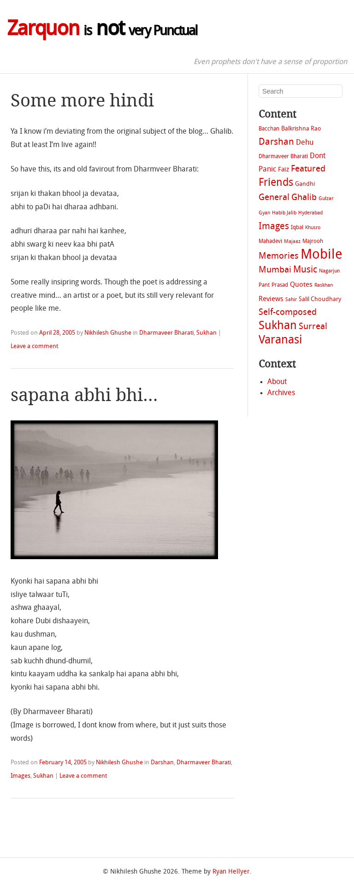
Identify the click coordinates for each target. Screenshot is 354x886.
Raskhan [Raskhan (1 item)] (323, 285)
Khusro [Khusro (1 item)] (312, 227)
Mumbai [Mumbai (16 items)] (275, 270)
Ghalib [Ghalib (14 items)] (304, 198)
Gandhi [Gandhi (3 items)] (305, 184)
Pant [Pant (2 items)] (264, 285)
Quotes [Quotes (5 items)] (301, 285)
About (277, 382)
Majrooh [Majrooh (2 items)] (312, 241)
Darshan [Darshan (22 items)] (276, 142)
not (102, 30)
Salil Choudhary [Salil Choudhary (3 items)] (320, 299)
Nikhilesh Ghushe (107, 333)
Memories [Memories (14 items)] (279, 256)
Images (20, 776)
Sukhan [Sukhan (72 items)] (278, 326)
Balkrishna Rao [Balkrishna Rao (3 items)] (301, 129)
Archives (281, 393)
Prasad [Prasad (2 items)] (279, 285)
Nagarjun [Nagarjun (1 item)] (329, 271)
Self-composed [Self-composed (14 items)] (288, 312)
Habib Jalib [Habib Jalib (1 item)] (284, 213)
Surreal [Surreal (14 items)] (313, 327)
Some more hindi (82, 100)
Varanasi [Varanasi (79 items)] (280, 341)
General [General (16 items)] (274, 197)
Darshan (162, 763)
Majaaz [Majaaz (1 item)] (292, 241)
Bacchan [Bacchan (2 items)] (269, 129)
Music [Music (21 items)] (305, 270)
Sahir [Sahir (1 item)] (291, 299)
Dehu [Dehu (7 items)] (304, 143)
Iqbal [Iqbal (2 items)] (297, 227)
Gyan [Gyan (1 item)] (264, 213)
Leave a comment (34, 346)
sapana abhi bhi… (84, 394)
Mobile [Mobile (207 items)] (321, 255)
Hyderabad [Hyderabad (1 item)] (310, 213)
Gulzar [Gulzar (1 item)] (326, 198)
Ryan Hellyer (231, 871)
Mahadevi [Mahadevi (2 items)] (270, 241)
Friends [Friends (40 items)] (276, 183)
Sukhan (206, 333)
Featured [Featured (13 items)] (308, 169)
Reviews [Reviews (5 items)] (271, 299)
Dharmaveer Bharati (166, 333)
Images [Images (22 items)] (274, 226)
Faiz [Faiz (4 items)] (283, 169)
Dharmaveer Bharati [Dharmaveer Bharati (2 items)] (283, 156)
